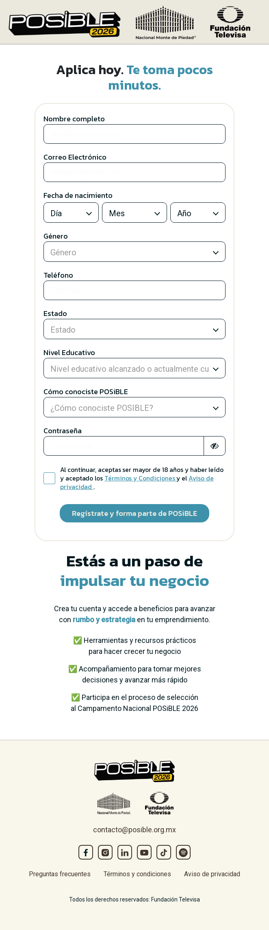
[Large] (134, 134)
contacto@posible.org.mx (134, 829)
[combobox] (65, 214)
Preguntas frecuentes (60, 874)
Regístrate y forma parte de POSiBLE (134, 513)
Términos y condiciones (137, 874)
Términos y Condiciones (140, 478)
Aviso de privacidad (212, 874)
